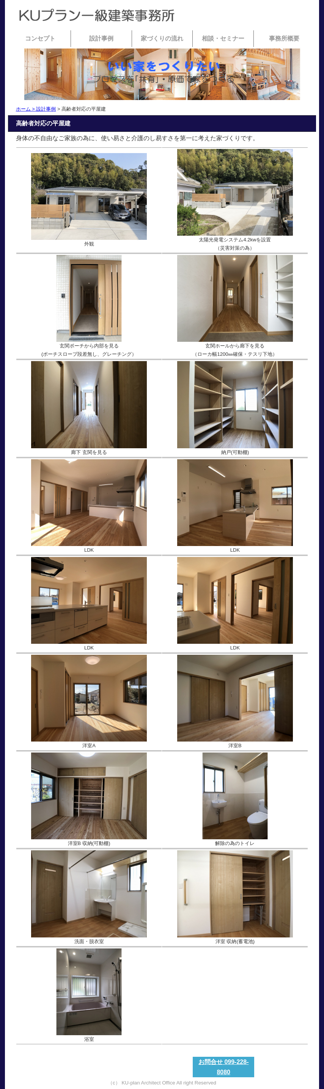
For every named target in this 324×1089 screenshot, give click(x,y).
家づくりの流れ (162, 38)
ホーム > (26, 109)
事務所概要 (284, 38)
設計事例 (101, 38)
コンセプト (40, 38)
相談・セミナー (223, 38)
